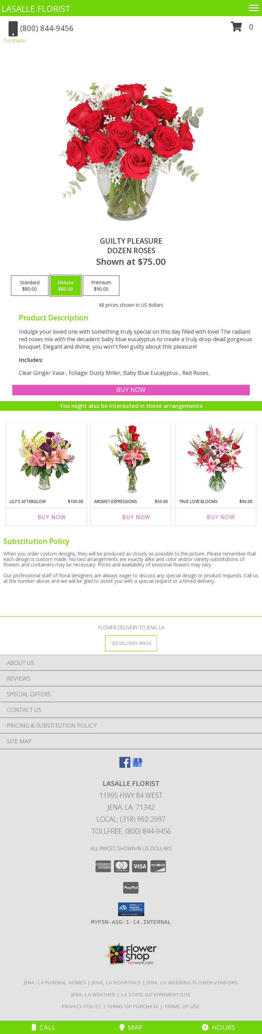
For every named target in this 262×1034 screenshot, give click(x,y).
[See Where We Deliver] (131, 643)
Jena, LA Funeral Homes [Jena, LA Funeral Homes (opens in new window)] (55, 982)
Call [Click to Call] (44, 1027)
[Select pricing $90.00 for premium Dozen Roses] (101, 285)
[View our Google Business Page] (137, 766)
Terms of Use (182, 1006)
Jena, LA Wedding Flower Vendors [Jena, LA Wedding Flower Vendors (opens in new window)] (192, 982)
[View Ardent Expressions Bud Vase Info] (131, 459)
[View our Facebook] (124, 766)
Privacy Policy (81, 1006)
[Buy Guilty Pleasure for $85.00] (131, 390)
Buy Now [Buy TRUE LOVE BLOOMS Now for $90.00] (221, 517)
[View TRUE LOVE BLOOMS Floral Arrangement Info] (215, 459)
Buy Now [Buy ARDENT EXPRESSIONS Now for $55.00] (136, 517)
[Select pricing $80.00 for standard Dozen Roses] (29, 285)
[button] (242, 29)
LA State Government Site (156, 994)
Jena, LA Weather (93, 994)
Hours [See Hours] (218, 1027)
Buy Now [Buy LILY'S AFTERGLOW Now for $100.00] (52, 517)
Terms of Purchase (133, 1006)
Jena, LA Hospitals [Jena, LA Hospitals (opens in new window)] (116, 982)
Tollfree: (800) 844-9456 (131, 831)
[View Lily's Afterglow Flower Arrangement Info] (46, 459)
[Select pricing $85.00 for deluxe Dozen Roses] (65, 285)
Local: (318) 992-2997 (131, 819)
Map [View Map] (131, 1027)
